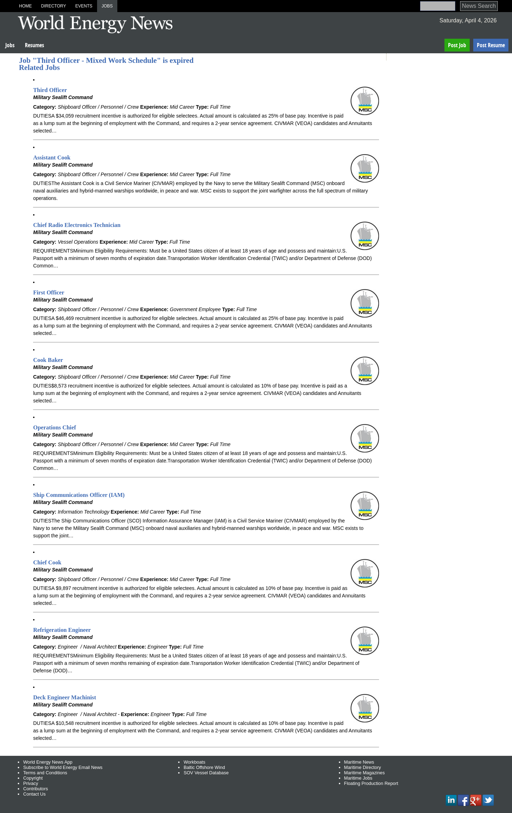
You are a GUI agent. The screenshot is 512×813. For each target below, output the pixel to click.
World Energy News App (47, 762)
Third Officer (50, 90)
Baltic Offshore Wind (204, 767)
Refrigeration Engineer (62, 630)
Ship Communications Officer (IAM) (78, 495)
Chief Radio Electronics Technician (77, 225)
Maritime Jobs (358, 778)
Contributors (35, 788)
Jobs (107, 6)
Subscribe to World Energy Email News (62, 767)
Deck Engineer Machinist (64, 697)
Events (83, 6)
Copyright (33, 778)
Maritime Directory (362, 767)
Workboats (194, 762)
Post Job (457, 45)
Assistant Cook (51, 157)
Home (25, 6)
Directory (53, 6)
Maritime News (359, 762)
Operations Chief (54, 427)
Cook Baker (48, 360)
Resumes (34, 45)
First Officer (48, 292)
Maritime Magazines (364, 772)
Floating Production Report (371, 783)
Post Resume (491, 45)
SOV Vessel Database (206, 772)
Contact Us (34, 794)
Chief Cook (47, 562)
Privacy (30, 783)
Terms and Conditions (45, 772)
